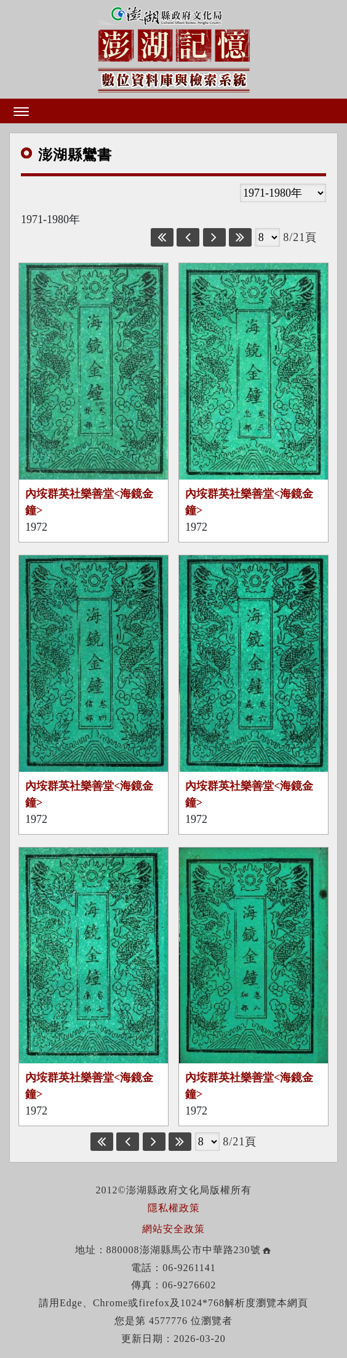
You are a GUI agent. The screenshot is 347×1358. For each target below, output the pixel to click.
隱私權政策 (174, 1208)
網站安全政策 (173, 1229)
